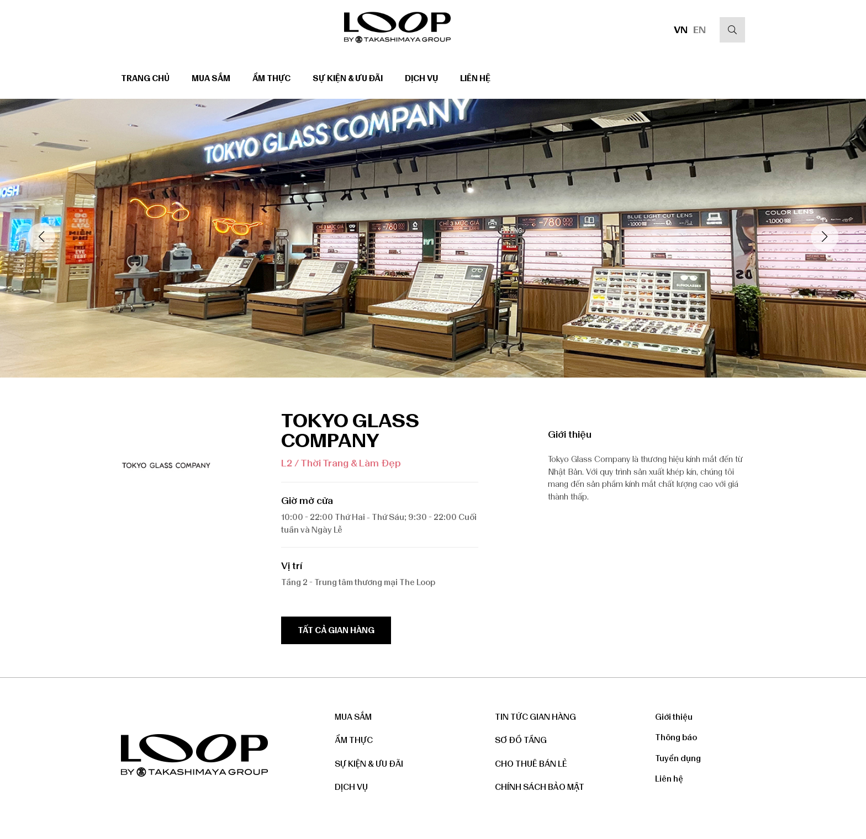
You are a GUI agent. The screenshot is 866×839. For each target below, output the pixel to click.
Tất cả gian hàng (336, 630)
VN (681, 30)
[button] (824, 237)
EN (699, 30)
